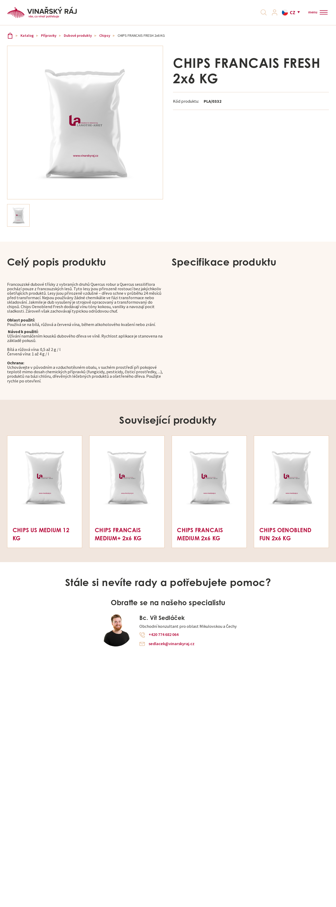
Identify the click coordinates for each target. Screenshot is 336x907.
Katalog (27, 41)
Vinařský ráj (10, 41)
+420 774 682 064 (163, 640)
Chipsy (104, 41)
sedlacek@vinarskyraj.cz (172, 649)
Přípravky (48, 41)
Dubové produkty (78, 41)
